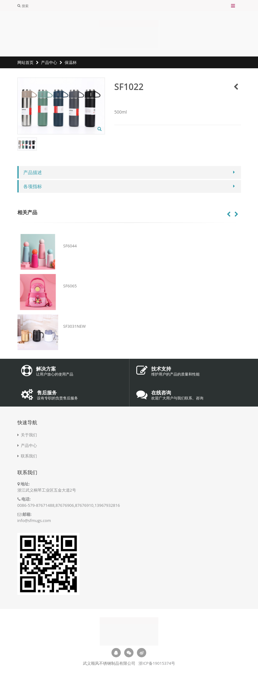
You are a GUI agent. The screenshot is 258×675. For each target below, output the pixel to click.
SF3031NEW (74, 326)
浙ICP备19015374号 (156, 663)
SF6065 (70, 286)
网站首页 (25, 62)
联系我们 (29, 456)
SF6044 (70, 246)
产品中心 (49, 62)
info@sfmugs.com (34, 520)
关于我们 (29, 435)
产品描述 (32, 172)
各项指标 (32, 186)
